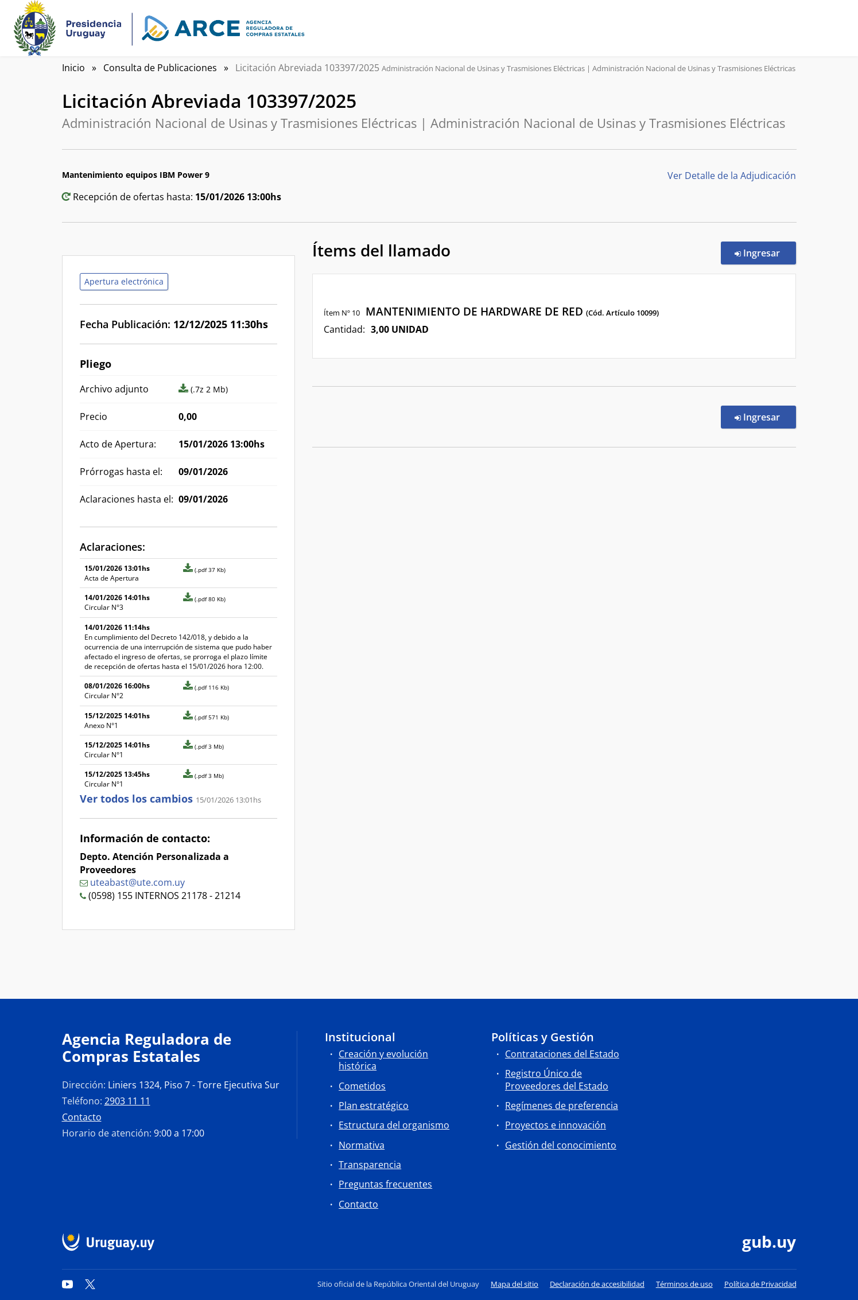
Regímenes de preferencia (561, 1105)
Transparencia (370, 1164)
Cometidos (362, 1086)
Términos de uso (684, 1284)
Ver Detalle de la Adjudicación (731, 175)
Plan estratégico (374, 1105)
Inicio (73, 67)
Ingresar (765, 252)
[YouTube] (67, 1284)
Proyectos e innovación (555, 1125)
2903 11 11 (127, 1101)
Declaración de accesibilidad (597, 1284)
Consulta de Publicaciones (160, 67)
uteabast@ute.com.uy (137, 882)
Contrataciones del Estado (562, 1054)
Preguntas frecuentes (385, 1184)
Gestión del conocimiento (560, 1145)
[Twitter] (90, 1284)
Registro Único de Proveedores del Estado (556, 1079)
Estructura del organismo (394, 1125)
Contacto (82, 1117)
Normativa (362, 1145)
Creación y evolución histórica (383, 1060)
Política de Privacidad (760, 1284)
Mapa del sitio (514, 1284)
